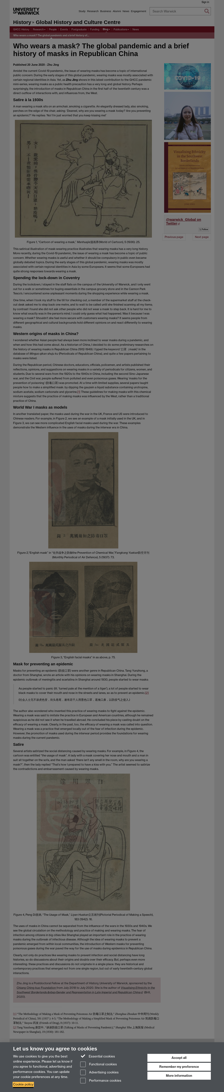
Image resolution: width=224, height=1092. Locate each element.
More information (179, 1076)
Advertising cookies (99, 1072)
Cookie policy (23, 1084)
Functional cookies (98, 1064)
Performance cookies (100, 1081)
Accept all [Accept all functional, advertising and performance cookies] (179, 1058)
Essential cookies (97, 1056)
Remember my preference (179, 1067)
